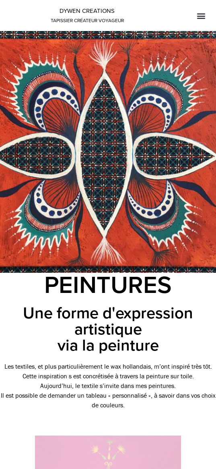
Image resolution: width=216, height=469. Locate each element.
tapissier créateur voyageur (87, 20)
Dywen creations (87, 10)
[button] (201, 15)
